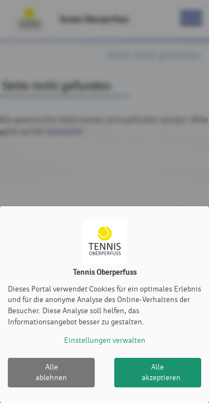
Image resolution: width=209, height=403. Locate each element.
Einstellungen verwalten (104, 340)
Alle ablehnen (51, 372)
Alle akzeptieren (161, 372)
